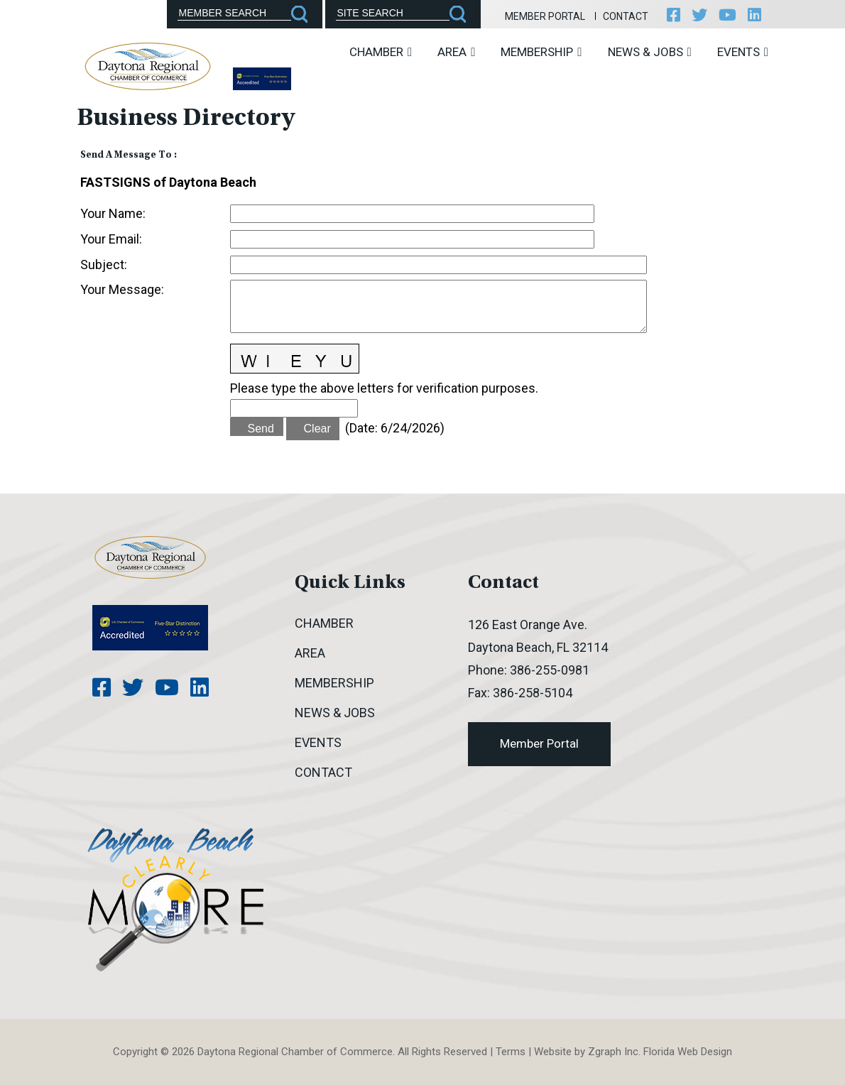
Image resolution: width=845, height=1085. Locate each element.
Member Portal (545, 16)
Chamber (380, 52)
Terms (510, 1051)
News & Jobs (650, 52)
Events (742, 52)
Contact (625, 16)
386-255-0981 (549, 670)
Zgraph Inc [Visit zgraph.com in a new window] (613, 1051)
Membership (541, 52)
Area (456, 52)
